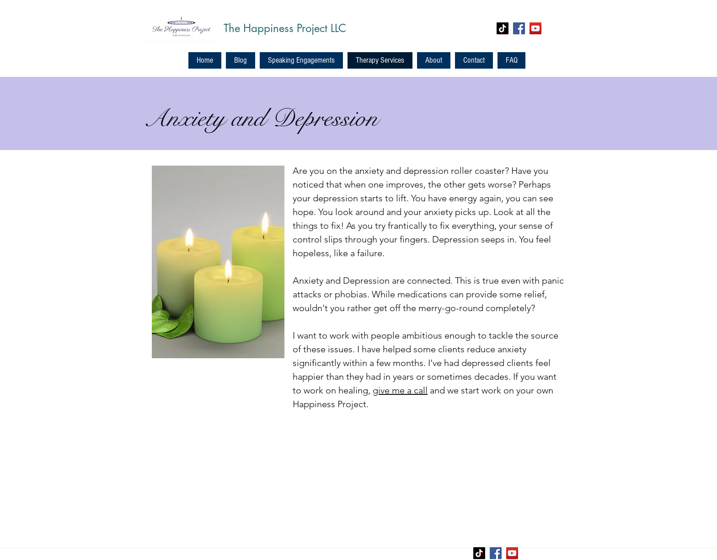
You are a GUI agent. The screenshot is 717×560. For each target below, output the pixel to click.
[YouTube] (535, 28)
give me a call (400, 390)
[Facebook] (519, 28)
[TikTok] (502, 28)
